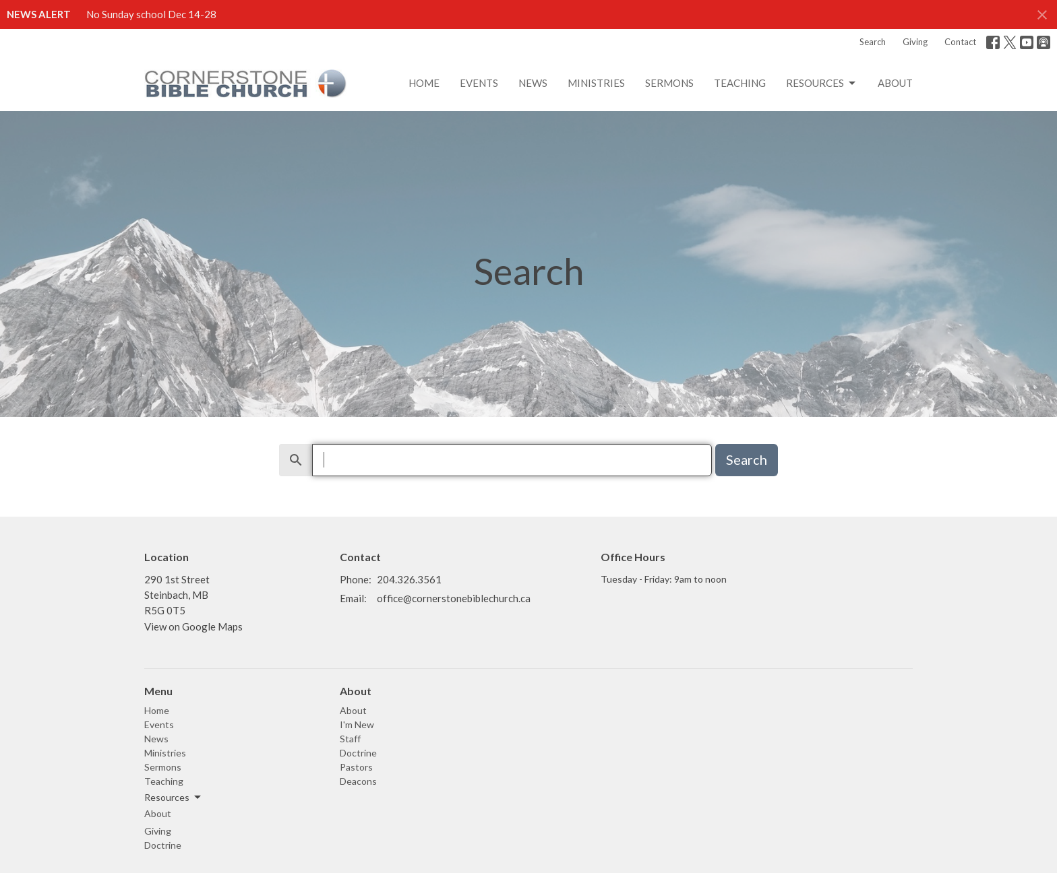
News (532, 83)
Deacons (358, 781)
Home (424, 83)
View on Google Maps (193, 626)
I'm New (357, 724)
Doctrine (162, 845)
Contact (960, 41)
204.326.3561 (409, 579)
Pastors (356, 767)
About (895, 83)
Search (872, 41)
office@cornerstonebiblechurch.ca (454, 598)
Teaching (740, 83)
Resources (821, 83)
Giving (915, 41)
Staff (350, 738)
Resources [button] (173, 797)
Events (479, 83)
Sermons (669, 83)
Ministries (596, 83)
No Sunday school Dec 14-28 (151, 14)
